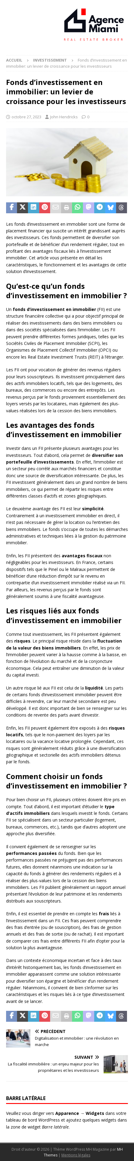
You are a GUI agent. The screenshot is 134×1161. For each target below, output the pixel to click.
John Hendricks (64, 117)
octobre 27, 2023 (26, 117)
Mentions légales (75, 1155)
